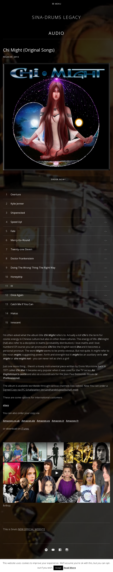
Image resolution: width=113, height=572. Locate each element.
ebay (6, 405)
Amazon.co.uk (11, 421)
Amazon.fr (72, 421)
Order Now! (58, 179)
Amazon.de (28, 421)
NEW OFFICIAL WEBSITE (31, 529)
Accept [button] (58, 567)
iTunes (25, 428)
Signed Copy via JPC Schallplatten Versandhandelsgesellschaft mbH (40, 389)
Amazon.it (58, 421)
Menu (58, 3)
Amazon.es (43, 421)
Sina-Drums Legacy (56, 17)
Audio (57, 33)
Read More (70, 567)
